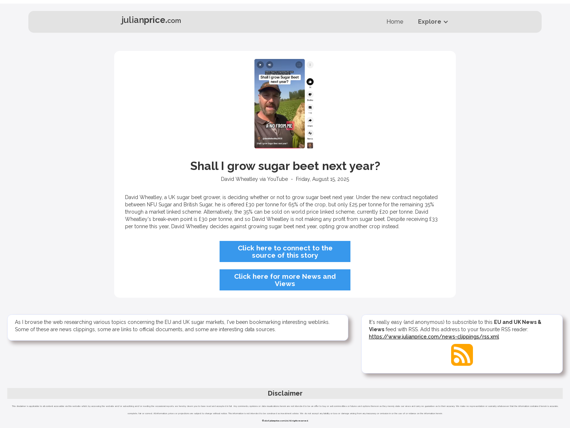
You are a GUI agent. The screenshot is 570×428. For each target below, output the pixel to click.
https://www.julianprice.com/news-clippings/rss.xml (434, 337)
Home (395, 21)
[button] (433, 22)
